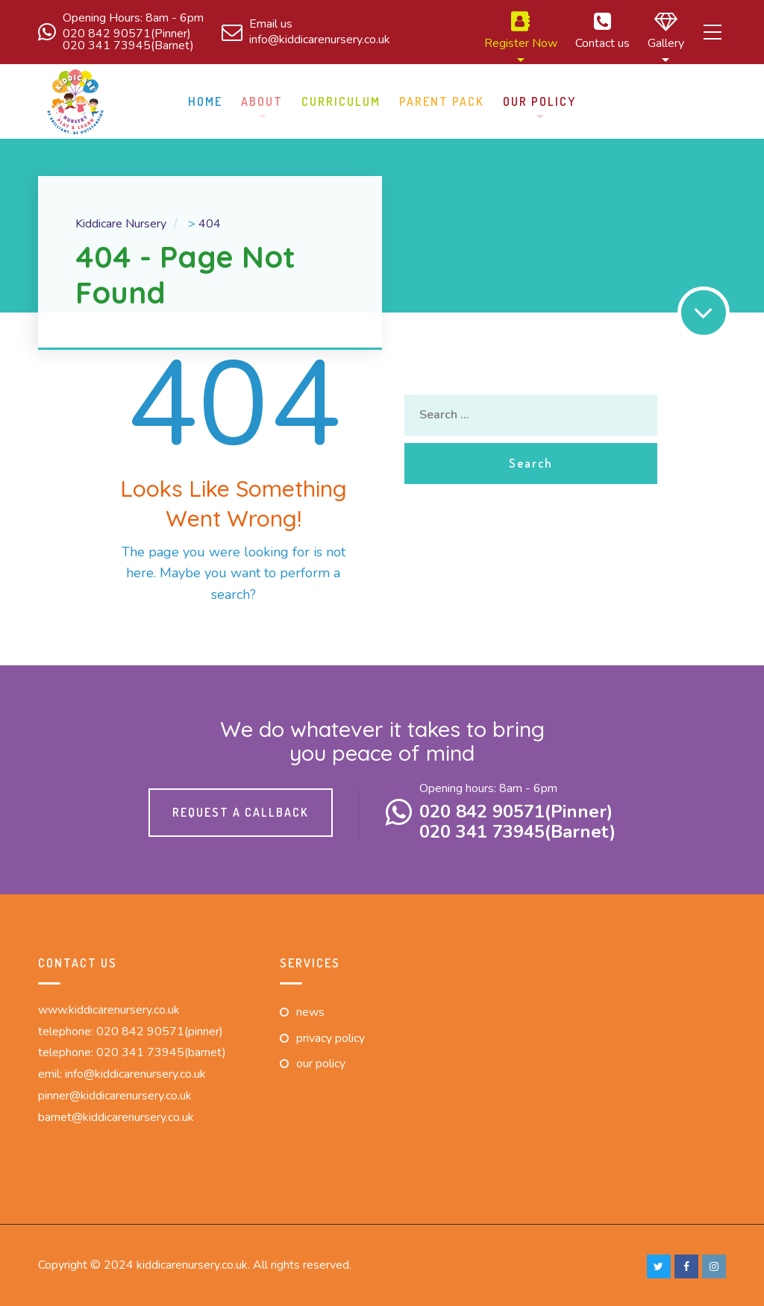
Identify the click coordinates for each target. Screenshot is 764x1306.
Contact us (578, 31)
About (262, 99)
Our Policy (539, 99)
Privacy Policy (330, 1036)
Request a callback (240, 810)
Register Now (496, 31)
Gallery (642, 31)
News (310, 1010)
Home (205, 99)
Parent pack (441, 99)
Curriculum (341, 99)
